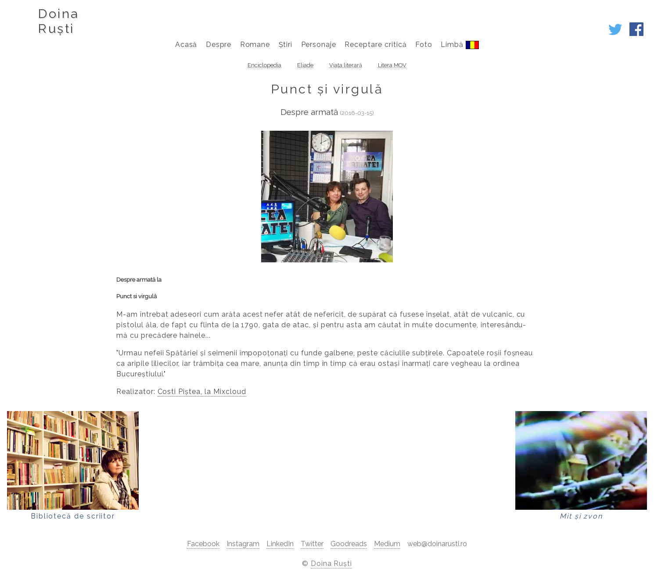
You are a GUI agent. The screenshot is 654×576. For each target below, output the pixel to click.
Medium (387, 544)
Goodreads (349, 544)
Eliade (305, 65)
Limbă (460, 44)
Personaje (319, 44)
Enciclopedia (264, 65)
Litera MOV (392, 65)
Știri (286, 44)
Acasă (186, 44)
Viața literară (345, 65)
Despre (219, 44)
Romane (255, 44)
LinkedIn (280, 544)
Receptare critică (375, 44)
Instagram (242, 544)
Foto (423, 44)
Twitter (312, 544)
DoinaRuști (58, 21)
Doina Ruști (331, 563)
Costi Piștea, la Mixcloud (202, 391)
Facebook (203, 544)
